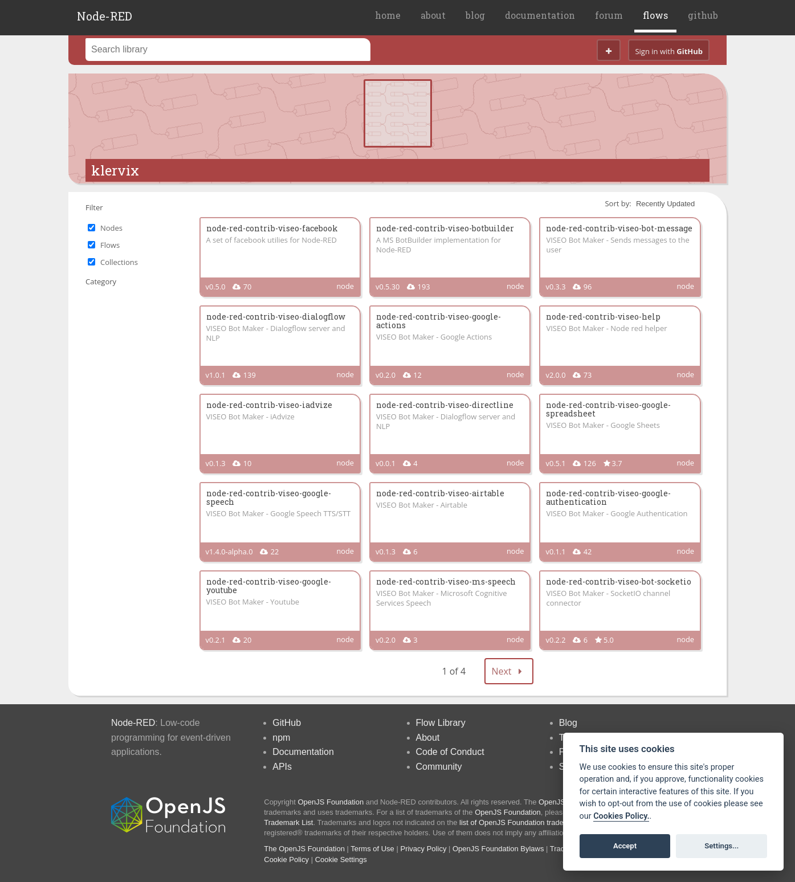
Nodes (111, 228)
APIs (282, 766)
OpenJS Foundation (331, 802)
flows (655, 15)
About (428, 737)
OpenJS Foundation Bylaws (498, 848)
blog (475, 15)
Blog (568, 723)
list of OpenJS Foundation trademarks (521, 822)
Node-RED (104, 16)
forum (609, 15)
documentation (540, 15)
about (433, 15)
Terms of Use (372, 848)
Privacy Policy (423, 848)
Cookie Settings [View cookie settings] (341, 859)
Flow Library (441, 723)
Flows (110, 245)
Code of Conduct (450, 752)
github (703, 15)
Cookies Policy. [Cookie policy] (621, 816)
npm (281, 737)
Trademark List (288, 822)
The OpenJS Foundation (304, 848)
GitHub (286, 723)
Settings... (721, 846)
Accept (625, 846)
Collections (119, 262)
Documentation (303, 752)
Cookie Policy (286, 859)
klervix (115, 170)
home (388, 15)
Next (509, 671)
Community (439, 766)
